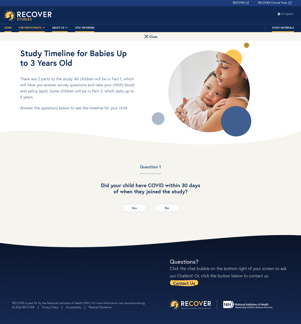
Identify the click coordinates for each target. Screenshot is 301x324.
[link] (186, 283)
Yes (134, 208)
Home (8, 28)
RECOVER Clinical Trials (275, 3)
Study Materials (283, 28)
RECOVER (241, 3)
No (167, 208)
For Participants (32, 28)
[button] (150, 37)
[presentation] (190, 304)
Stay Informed (84, 28)
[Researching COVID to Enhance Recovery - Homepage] (28, 16)
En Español (285, 14)
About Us (60, 28)
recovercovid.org (134, 303)
